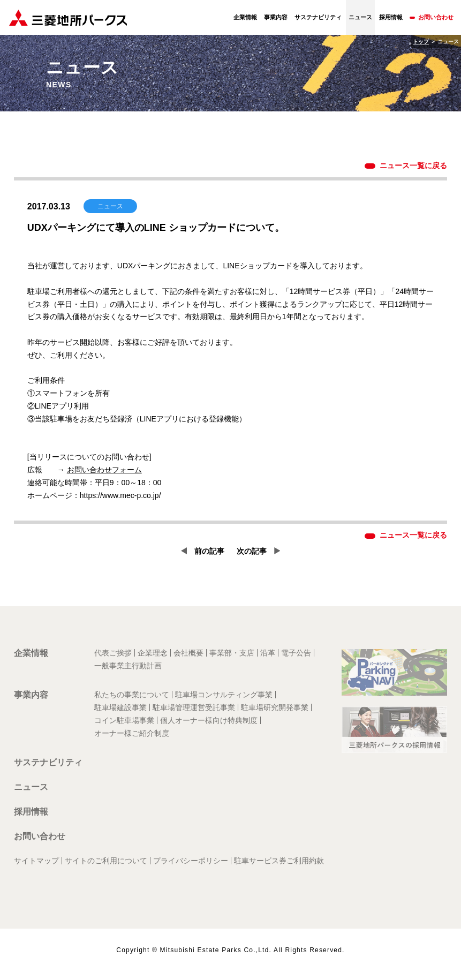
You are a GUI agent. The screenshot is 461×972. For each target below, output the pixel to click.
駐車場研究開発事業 (274, 707)
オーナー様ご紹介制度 (131, 733)
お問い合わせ (436, 17)
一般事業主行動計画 (128, 665)
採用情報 (391, 17)
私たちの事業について (131, 694)
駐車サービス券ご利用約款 (279, 860)
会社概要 (188, 653)
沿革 (267, 653)
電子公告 (296, 653)
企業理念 (153, 653)
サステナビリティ (318, 17)
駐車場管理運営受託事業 (194, 707)
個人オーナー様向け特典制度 (209, 720)
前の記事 (209, 551)
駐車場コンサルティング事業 (224, 694)
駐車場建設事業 (120, 707)
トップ (421, 41)
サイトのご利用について (106, 860)
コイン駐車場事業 (124, 720)
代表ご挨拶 (113, 653)
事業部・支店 (231, 653)
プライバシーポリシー (190, 860)
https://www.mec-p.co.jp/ (120, 495)
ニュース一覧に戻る (413, 165)
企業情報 (245, 17)
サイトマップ (36, 860)
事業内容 (276, 17)
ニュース (31, 787)
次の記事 (252, 551)
